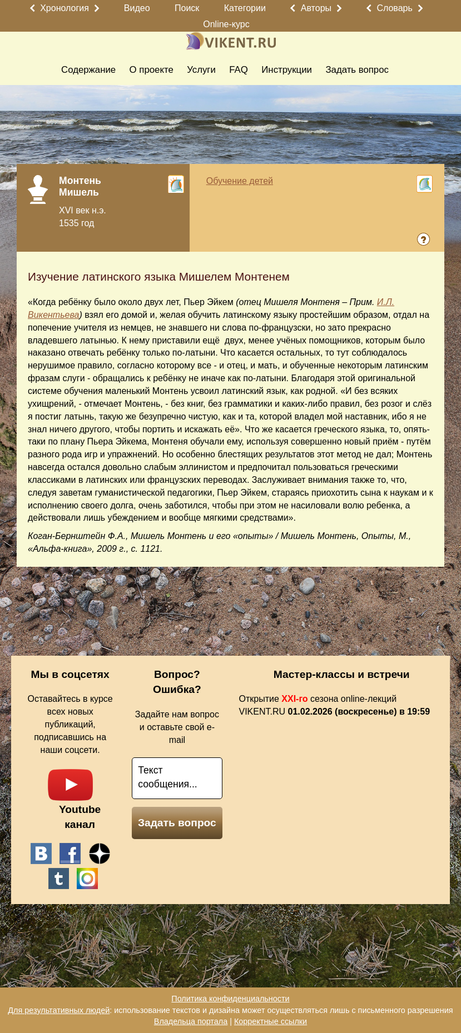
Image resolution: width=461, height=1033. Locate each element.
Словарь (394, 8)
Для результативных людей (59, 1010)
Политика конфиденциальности (230, 998)
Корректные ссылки (270, 1021)
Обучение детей (239, 181)
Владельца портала (190, 1021)
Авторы (316, 8)
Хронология (64, 8)
